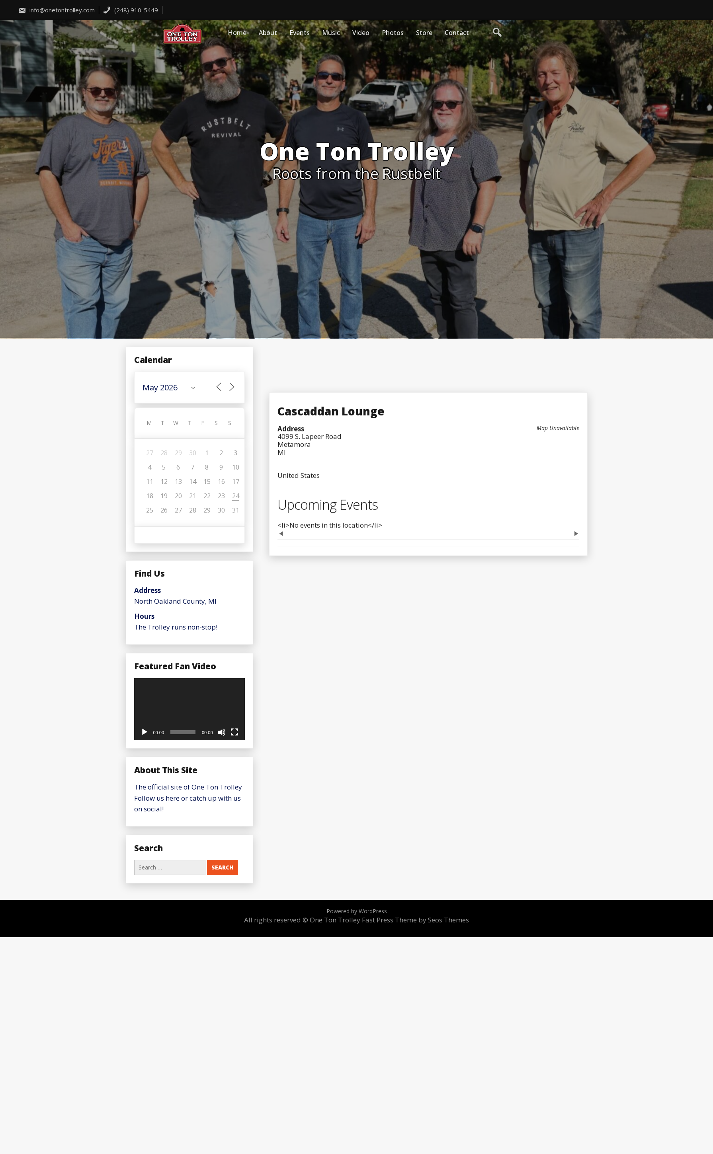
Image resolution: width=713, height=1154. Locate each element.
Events (299, 32)
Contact (457, 32)
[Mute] (222, 732)
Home (237, 32)
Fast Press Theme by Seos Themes (415, 919)
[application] (189, 709)
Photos (393, 32)
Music (331, 32)
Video (360, 32)
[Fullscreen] (234, 732)
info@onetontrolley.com (56, 10)
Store (424, 32)
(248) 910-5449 (130, 10)
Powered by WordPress (356, 911)
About (268, 32)
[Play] (144, 732)
